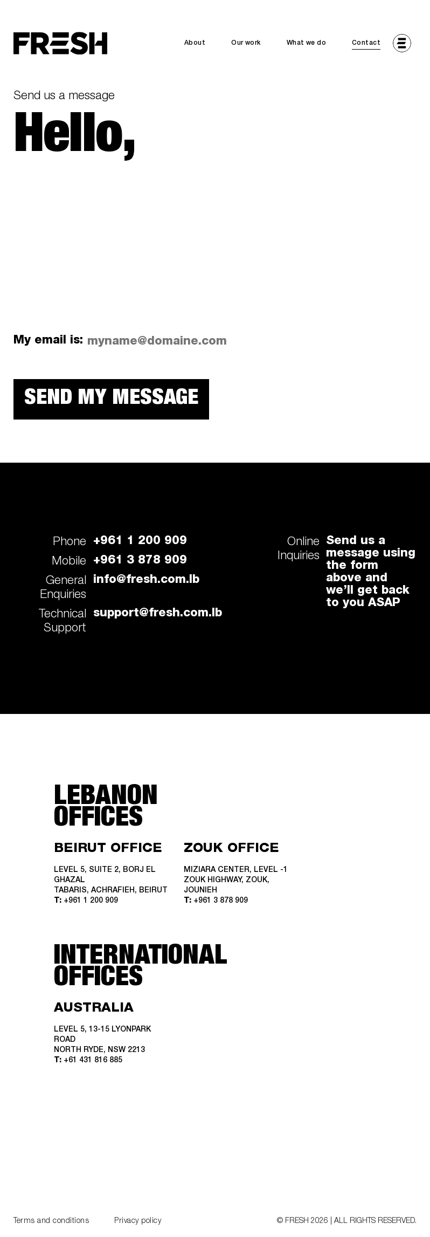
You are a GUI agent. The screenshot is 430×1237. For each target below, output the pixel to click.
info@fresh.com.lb (146, 580)
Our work (245, 43)
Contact (366, 43)
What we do (306, 43)
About (194, 43)
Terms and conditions (51, 1221)
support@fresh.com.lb (157, 614)
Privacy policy (137, 1221)
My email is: (48, 341)
